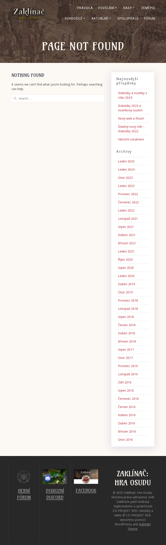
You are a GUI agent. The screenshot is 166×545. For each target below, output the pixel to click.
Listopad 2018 (128, 309)
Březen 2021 (127, 243)
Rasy (127, 8)
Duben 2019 (126, 284)
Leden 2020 (126, 276)
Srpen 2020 (126, 268)
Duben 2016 (126, 423)
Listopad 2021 (128, 218)
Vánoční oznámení (131, 139)
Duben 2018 (126, 333)
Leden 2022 (126, 210)
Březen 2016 (127, 431)
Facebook (86, 491)
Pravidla (85, 8)
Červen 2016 (127, 407)
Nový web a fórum (131, 118)
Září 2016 (124, 382)
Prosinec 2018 (128, 300)
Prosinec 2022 (128, 194)
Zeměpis (148, 8)
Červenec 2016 (128, 399)
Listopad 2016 (128, 374)
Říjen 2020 (125, 259)
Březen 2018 (127, 341)
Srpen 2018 (126, 317)
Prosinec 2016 (128, 366)
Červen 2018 (127, 325)
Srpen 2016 (126, 390)
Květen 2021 (127, 235)
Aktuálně (99, 18)
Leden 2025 (126, 161)
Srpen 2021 (126, 227)
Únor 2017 (125, 358)
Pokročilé (74, 18)
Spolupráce (128, 18)
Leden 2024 (126, 169)
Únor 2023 (125, 178)
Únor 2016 (125, 440)
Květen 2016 (127, 415)
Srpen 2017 (126, 349)
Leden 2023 (126, 186)
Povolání (106, 8)
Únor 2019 (125, 292)
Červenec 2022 (128, 202)
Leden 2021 (126, 251)
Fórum (149, 18)
